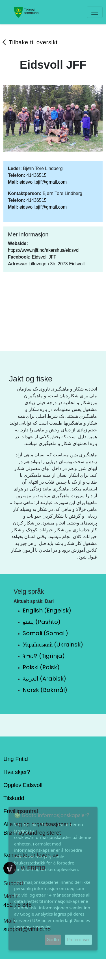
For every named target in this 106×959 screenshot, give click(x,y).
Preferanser (78, 939)
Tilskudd (13, 798)
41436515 (36, 175)
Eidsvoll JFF (44, 257)
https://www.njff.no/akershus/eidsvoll (44, 250)
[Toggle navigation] (95, 12)
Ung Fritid (15, 759)
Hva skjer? (16, 772)
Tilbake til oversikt (33, 42)
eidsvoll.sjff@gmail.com (43, 182)
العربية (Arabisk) (44, 679)
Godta (53, 939)
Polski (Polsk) (41, 667)
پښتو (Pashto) (41, 622)
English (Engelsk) (47, 610)
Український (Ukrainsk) (53, 645)
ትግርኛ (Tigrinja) (44, 656)
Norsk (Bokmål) (45, 690)
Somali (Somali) (45, 633)
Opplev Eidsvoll (22, 785)
